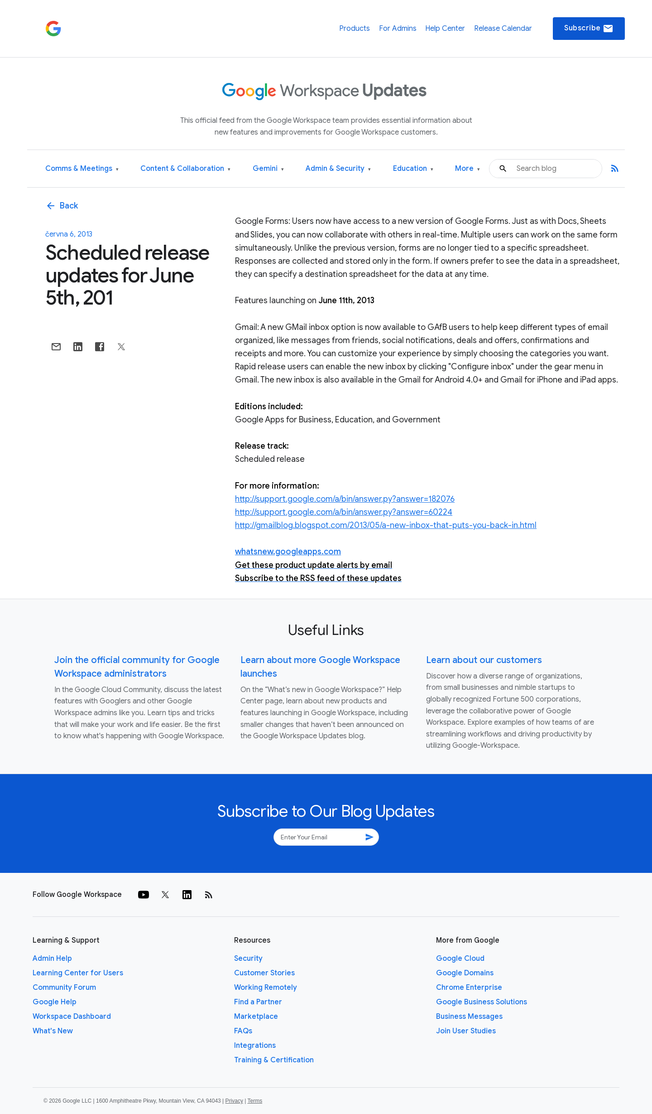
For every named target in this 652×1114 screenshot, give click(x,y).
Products (354, 28)
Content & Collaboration (185, 169)
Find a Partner (258, 1002)
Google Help (55, 1002)
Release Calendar (503, 28)
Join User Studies (466, 1031)
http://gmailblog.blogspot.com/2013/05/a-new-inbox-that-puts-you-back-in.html (386, 525)
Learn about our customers (484, 660)
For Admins (398, 28)
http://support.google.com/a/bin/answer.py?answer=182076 (345, 499)
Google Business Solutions (481, 1002)
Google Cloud (460, 958)
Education (413, 169)
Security (248, 958)
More (467, 169)
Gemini (268, 169)
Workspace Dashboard (72, 1016)
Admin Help (52, 958)
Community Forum (64, 987)
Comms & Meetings (82, 169)
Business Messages (469, 1016)
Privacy (234, 1101)
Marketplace (256, 1016)
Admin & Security (338, 169)
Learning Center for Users (78, 973)
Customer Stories (264, 973)
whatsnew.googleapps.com (288, 552)
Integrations (255, 1045)
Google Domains (465, 973)
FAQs (243, 1031)
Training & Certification (274, 1060)
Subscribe (589, 28)
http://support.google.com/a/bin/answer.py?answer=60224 (343, 512)
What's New (53, 1031)
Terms (254, 1101)
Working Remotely (265, 987)
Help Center (445, 28)
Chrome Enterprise (469, 987)
